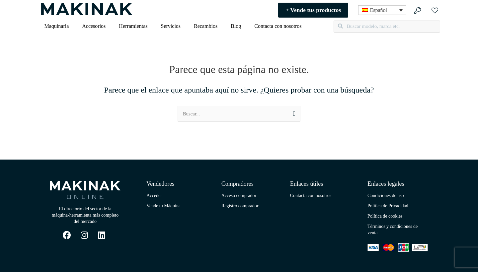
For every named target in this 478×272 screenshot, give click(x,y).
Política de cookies (385, 216)
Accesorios (94, 26)
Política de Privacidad (387, 205)
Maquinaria (56, 26)
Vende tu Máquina (163, 205)
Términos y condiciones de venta (392, 229)
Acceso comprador (238, 195)
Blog (236, 26)
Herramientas (133, 26)
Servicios (171, 26)
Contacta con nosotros (277, 26)
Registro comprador (240, 205)
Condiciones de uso (385, 195)
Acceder (154, 195)
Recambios (205, 26)
